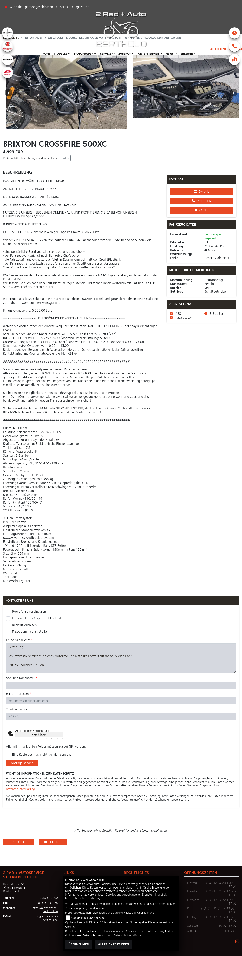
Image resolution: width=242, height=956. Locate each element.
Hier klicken (39, 734)
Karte (201, 210)
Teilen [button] (52, 842)
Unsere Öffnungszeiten (72, 7)
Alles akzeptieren (113, 944)
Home (46, 54)
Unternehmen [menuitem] (148, 54)
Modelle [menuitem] (60, 54)
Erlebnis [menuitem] (187, 54)
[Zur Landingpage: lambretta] (7, 59)
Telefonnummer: (17, 709)
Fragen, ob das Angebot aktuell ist (36, 618)
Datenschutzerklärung (20, 789)
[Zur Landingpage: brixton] (7, 33)
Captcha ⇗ (54, 738)
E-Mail (201, 191)
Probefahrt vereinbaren (29, 611)
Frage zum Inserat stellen (30, 631)
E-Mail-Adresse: (18, 694)
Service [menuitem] (105, 54)
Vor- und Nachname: (21, 678)
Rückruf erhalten (24, 625)
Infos (66, 158)
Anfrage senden (22, 763)
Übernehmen (78, 944)
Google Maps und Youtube (88, 918)
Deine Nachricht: (19, 640)
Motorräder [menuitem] (83, 54)
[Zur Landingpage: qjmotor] (7, 72)
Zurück (18, 842)
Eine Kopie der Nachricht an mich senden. (41, 754)
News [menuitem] (170, 54)
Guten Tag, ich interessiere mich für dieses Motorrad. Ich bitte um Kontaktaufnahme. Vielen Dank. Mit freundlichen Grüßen (121, 658)
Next (233, 92)
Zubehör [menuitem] (124, 54)
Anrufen (201, 201)
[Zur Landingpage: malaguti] (7, 46)
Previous (8, 92)
